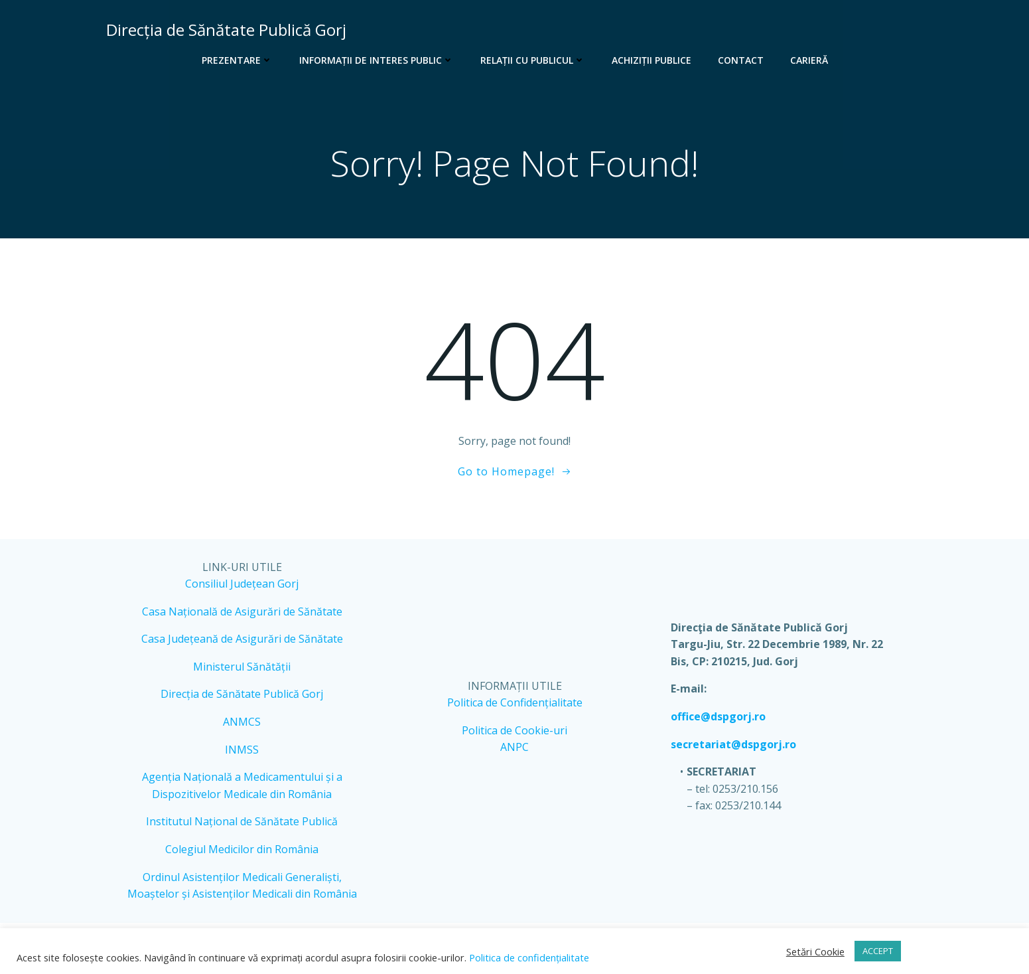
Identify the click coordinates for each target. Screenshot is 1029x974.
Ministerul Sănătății (242, 666)
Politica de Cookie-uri (514, 730)
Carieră (809, 60)
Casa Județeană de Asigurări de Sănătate (242, 638)
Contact (741, 60)
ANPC (514, 747)
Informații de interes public (376, 60)
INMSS (242, 749)
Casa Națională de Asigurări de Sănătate (242, 611)
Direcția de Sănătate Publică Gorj (242, 694)
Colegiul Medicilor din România (241, 849)
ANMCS (242, 721)
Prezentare (237, 60)
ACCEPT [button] (877, 951)
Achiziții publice (651, 60)
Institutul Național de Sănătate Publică (242, 821)
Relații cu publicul (532, 60)
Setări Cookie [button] (815, 951)
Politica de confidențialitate (527, 957)
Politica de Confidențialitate (515, 702)
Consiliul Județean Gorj (242, 583)
